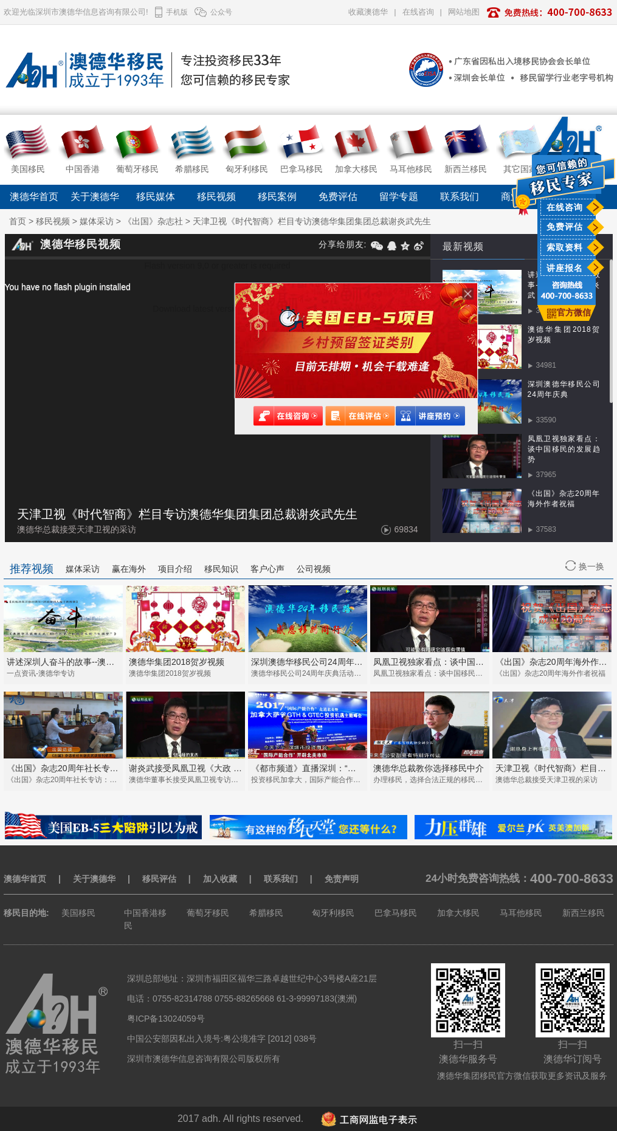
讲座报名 (564, 268)
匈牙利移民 (333, 913)
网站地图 (464, 11)
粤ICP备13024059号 (166, 1018)
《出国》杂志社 (153, 221)
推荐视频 (31, 569)
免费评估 (564, 227)
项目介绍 (175, 569)
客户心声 (267, 569)
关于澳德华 (95, 196)
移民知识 (221, 569)
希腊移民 (266, 913)
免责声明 (342, 879)
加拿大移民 (458, 913)
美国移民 (78, 913)
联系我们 (459, 196)
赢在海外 (129, 569)
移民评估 (159, 879)
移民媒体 (155, 196)
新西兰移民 (583, 913)
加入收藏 (220, 879)
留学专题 (398, 196)
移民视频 (216, 196)
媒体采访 (97, 221)
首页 (17, 221)
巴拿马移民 (395, 913)
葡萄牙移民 (208, 913)
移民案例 (277, 196)
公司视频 (314, 569)
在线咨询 (564, 207)
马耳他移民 (521, 913)
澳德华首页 (34, 196)
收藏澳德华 (368, 11)
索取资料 (564, 247)
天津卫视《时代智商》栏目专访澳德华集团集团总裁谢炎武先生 (312, 221)
